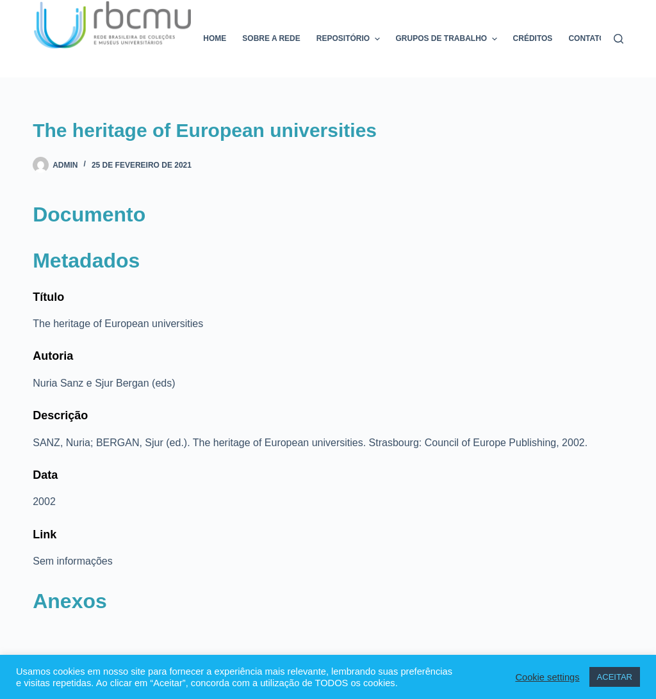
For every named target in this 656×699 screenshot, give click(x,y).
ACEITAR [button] (614, 677)
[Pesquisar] (618, 39)
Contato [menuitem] (586, 38)
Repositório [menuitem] (349, 39)
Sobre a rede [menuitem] (271, 38)
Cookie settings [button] (547, 677)
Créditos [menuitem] (533, 38)
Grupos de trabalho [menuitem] (448, 39)
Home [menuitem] (214, 38)
